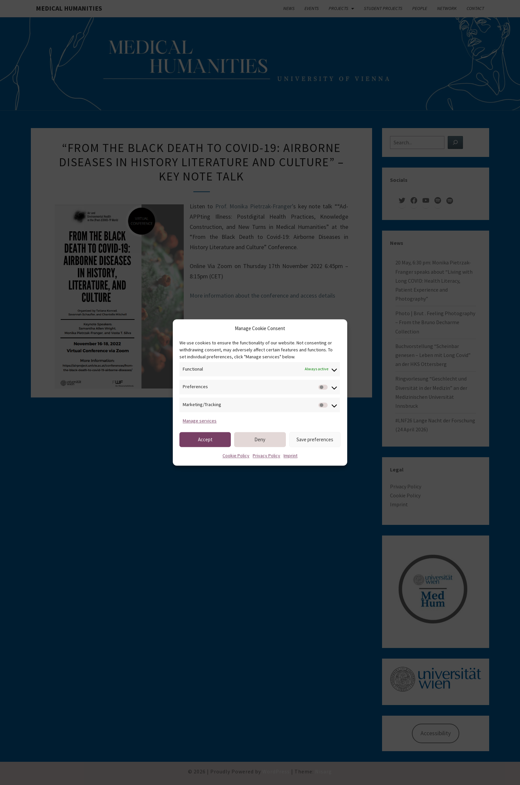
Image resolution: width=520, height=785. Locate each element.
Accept (205, 439)
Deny (259, 439)
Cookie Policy (236, 456)
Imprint (290, 456)
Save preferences (314, 439)
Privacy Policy (266, 456)
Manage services (200, 421)
